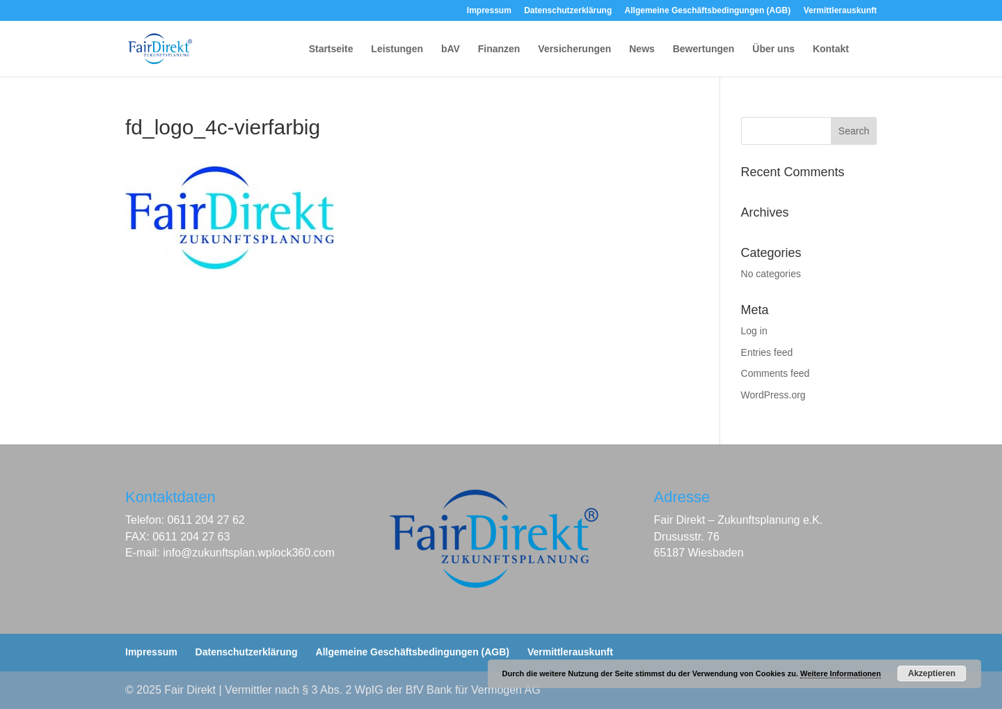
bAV (450, 49)
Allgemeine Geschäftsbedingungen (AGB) (708, 10)
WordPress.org (773, 394)
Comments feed (775, 373)
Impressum (489, 10)
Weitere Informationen (840, 673)
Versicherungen (574, 49)
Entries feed (767, 352)
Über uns (773, 49)
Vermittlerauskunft (840, 10)
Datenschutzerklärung (568, 10)
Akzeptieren (931, 673)
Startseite (331, 49)
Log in (754, 330)
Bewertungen (704, 49)
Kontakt (831, 49)
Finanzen (499, 49)
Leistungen (397, 49)
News (642, 49)
